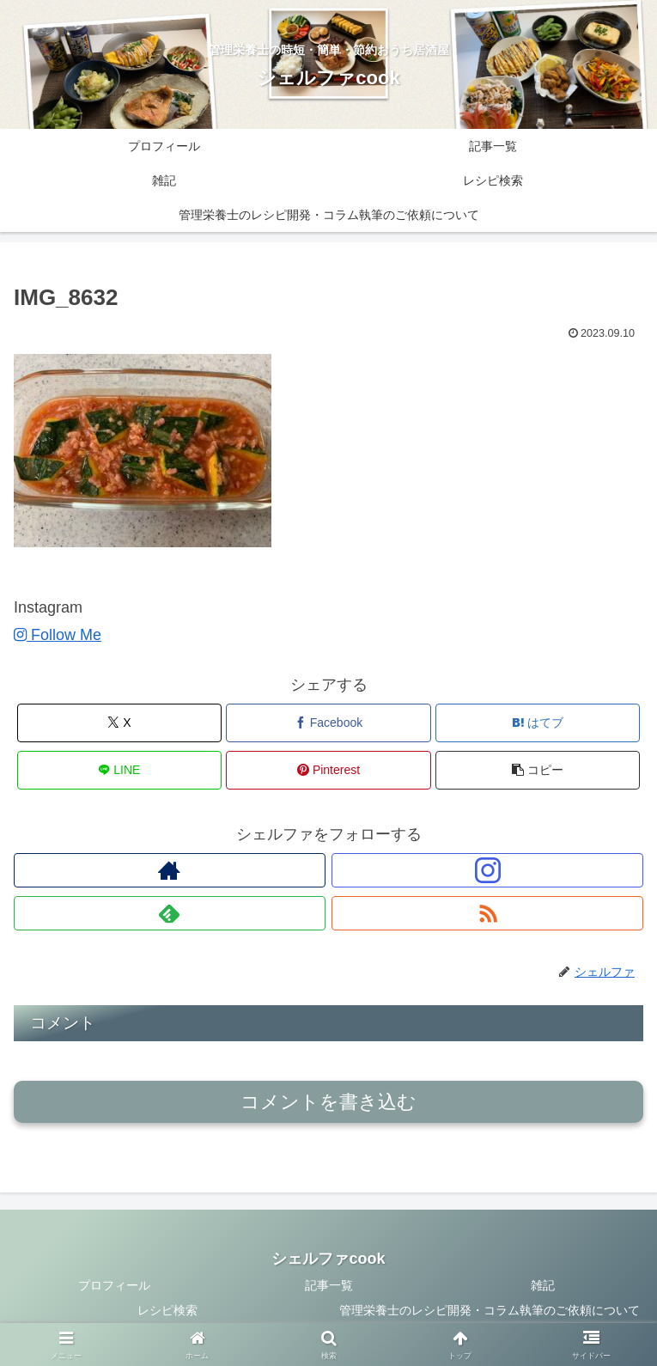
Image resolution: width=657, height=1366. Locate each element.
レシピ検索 (167, 1310)
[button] (537, 770)
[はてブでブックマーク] (537, 723)
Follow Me (57, 634)
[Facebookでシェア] (328, 723)
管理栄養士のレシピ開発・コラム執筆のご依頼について (489, 1310)
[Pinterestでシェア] (328, 770)
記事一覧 (329, 1285)
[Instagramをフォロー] (487, 870)
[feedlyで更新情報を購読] (169, 913)
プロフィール (114, 1285)
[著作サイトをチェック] (169, 870)
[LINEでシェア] (119, 770)
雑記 (543, 1285)
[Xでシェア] (119, 723)
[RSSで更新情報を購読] (487, 913)
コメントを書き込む (328, 1102)
